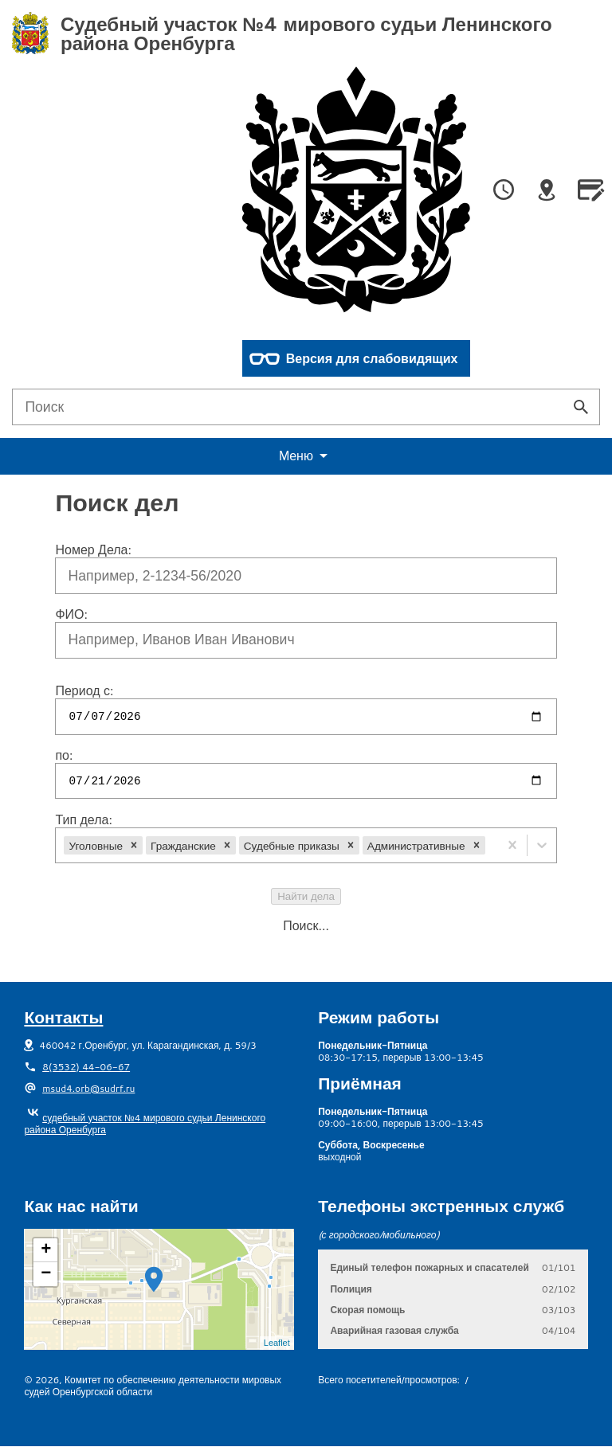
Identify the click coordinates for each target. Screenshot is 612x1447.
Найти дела (306, 896)
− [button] (46, 1274)
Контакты (63, 1017)
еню (306, 456)
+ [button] (46, 1250)
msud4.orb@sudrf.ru (88, 1088)
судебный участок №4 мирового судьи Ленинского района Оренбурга (144, 1123)
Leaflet (277, 1342)
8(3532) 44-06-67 (86, 1067)
